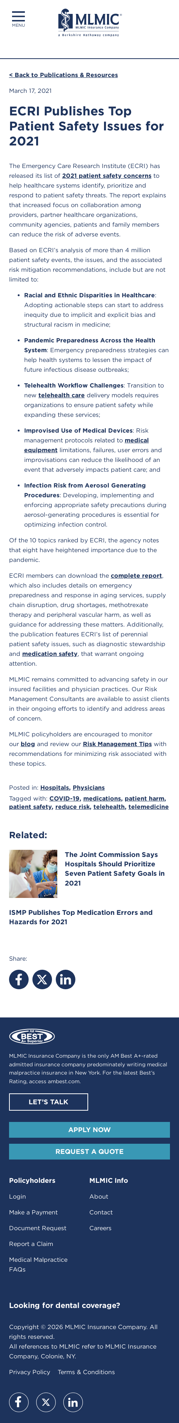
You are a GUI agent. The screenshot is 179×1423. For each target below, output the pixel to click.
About (98, 1196)
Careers (100, 1228)
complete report (136, 575)
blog (28, 744)
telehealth (109, 806)
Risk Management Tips (117, 744)
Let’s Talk (48, 1102)
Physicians (89, 787)
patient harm (144, 798)
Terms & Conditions (86, 1372)
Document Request (37, 1228)
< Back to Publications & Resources (63, 75)
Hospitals (54, 787)
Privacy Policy (29, 1372)
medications (102, 798)
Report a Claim (31, 1243)
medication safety (50, 653)
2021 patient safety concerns (106, 175)
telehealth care (61, 395)
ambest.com (64, 1081)
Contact (101, 1212)
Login (17, 1196)
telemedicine (149, 806)
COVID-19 (64, 798)
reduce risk (72, 806)
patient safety (30, 806)
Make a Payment (33, 1212)
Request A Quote (89, 1151)
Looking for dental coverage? (64, 1305)
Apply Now (89, 1130)
